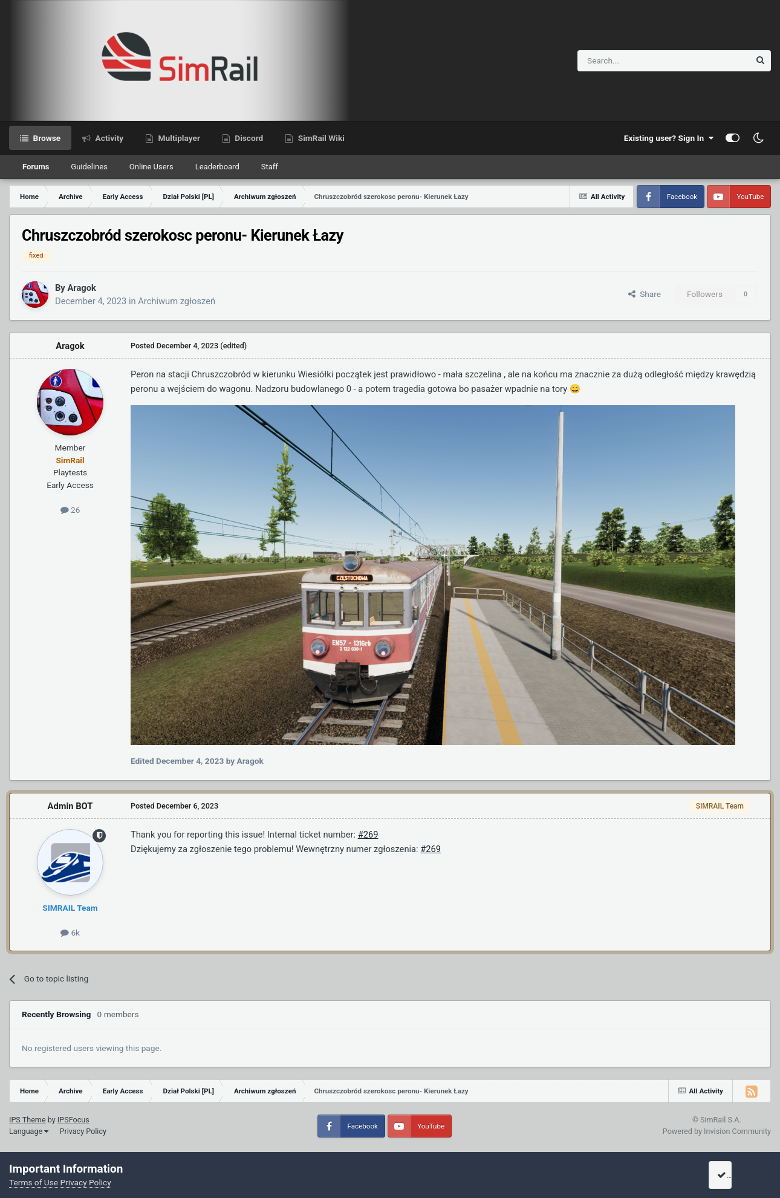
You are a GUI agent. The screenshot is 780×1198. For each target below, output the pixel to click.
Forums (35, 166)
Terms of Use (33, 1182)
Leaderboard (217, 166)
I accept (735, 1175)
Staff (269, 166)
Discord (248, 138)
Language (28, 1131)
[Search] (634, 60)
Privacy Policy (82, 1131)
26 (70, 510)
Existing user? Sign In (668, 138)
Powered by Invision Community (717, 1131)
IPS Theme (27, 1119)
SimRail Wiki (320, 138)
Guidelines (89, 166)
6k (70, 932)
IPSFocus (73, 1119)
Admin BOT (70, 806)
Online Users (151, 166)
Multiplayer (178, 138)
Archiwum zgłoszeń (176, 301)
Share (644, 294)
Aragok (81, 287)
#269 (368, 834)
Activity (108, 138)
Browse (45, 138)
